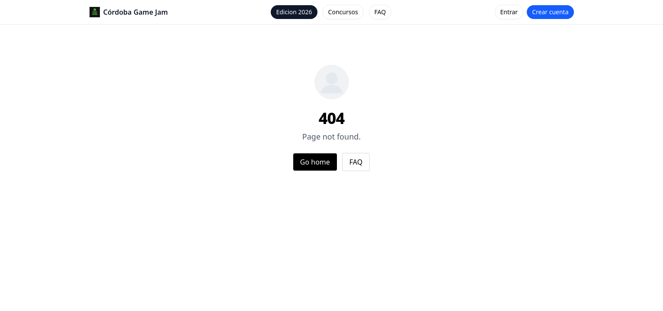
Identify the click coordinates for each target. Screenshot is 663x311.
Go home (315, 162)
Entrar (509, 12)
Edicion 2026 (294, 12)
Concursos (343, 12)
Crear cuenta (550, 12)
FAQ (380, 12)
